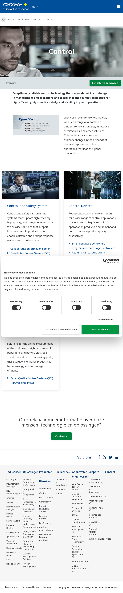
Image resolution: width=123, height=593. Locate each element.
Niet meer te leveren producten (45, 537)
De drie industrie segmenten (77, 496)
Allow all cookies (100, 329)
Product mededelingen (46, 528)
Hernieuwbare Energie (13, 508)
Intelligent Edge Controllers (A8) (91, 243)
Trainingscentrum (97, 496)
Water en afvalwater (11, 542)
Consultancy (45, 501)
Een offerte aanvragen (105, 82)
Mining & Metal (10, 515)
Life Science (45, 523)
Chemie (10, 497)
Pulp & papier (13, 532)
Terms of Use (11, 586)
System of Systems (77, 509)
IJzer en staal (12, 536)
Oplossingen (30, 472)
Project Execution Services (44, 509)
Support (94, 472)
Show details (105, 319)
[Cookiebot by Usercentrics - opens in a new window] (105, 261)
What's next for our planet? (78, 487)
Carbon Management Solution (29, 556)
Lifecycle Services (43, 517)
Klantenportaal (96, 507)
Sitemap (47, 586)
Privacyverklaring (30, 586)
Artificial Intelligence (78, 528)
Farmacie (10, 559)
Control (42, 493)
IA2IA (75, 515)
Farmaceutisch (13, 520)
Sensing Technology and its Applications (78, 550)
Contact (61, 436)
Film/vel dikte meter (22, 382)
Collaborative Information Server (30, 248)
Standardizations (80, 561)
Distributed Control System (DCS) (30, 253)
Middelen (60, 489)
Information (45, 488)
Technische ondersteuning (96, 481)
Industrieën (13, 472)
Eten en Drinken (10, 526)
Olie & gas (11, 479)
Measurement (46, 497)
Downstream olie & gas (12, 485)
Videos (59, 493)
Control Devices (80, 206)
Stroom (9, 502)
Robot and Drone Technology (78, 539)
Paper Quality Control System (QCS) (31, 378)
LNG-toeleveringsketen (15, 492)
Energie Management (29, 565)
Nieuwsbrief (94, 521)
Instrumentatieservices (100, 538)
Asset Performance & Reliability (29, 502)
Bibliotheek (63, 472)
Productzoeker (96, 500)
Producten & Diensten (29, 19)
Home (11, 19)
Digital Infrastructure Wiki (79, 568)
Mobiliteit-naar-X (11, 554)
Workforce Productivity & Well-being (29, 482)
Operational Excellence (29, 510)
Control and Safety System (27, 206)
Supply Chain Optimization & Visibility (29, 534)
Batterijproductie (14, 547)
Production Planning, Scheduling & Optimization (29, 545)
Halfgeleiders (13, 563)
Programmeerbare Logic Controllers (93, 248)
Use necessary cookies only (61, 329)
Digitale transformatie (79, 521)
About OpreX (78, 503)
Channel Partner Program (93, 532)
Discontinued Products (95, 516)
